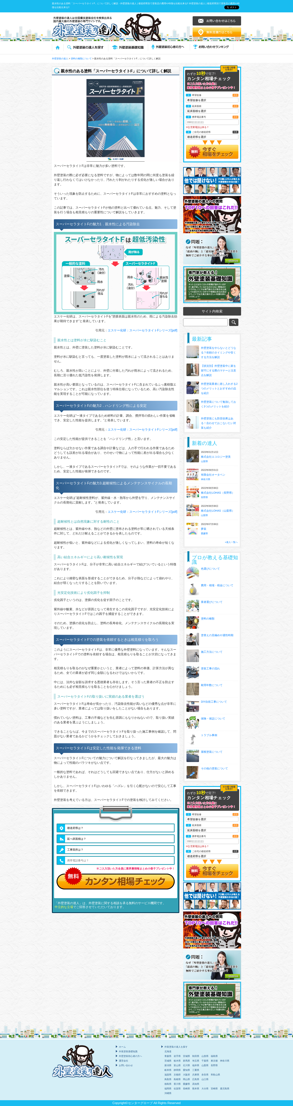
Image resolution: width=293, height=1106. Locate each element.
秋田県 (195, 1056)
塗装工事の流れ (210, 668)
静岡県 (177, 1070)
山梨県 (204, 461)
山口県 (205, 1079)
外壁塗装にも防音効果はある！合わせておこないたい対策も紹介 (218, 423)
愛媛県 (204, 533)
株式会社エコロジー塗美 (216, 456)
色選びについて (210, 568)
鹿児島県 (224, 1088)
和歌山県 (215, 1074)
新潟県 (167, 1065)
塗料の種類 (207, 618)
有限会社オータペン (213, 474)
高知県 (195, 1084)
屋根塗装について (212, 751)
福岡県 (167, 1088)
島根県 (177, 1079)
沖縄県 (167, 1093)
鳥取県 (167, 1079)
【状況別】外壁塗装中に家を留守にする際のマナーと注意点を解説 (218, 370)
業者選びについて (212, 601)
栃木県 (177, 1060)
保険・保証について (213, 718)
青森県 (167, 1056)
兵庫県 (195, 1074)
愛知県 (186, 1070)
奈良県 (205, 1074)
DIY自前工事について (214, 701)
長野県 (204, 497)
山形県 (205, 1056)
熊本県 (195, 1088)
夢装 (204, 528)
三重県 (195, 1070)
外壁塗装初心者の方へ (130, 1056)
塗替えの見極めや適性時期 (217, 635)
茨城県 (167, 1060)
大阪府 (186, 1074)
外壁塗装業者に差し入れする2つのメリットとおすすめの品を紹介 (219, 388)
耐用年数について (212, 685)
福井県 (195, 1065)
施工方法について (212, 651)
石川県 (186, 1065)
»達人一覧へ (231, 542)
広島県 (195, 1079)
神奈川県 (205, 479)
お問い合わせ (126, 1065)
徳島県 (167, 1084)
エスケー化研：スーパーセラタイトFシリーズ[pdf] (142, 330)
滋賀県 (167, 1074)
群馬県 (186, 1060)
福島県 (214, 1056)
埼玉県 (195, 1060)
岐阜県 (167, 1070)
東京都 (214, 1060)
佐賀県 (177, 1088)
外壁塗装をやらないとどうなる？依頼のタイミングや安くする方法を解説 (218, 352)
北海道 (167, 1051)
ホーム (122, 1046)
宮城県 (186, 1056)
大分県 (205, 1088)
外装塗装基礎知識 (128, 1051)
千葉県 (205, 1060)
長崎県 (186, 1088)
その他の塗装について (214, 768)
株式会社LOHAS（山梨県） (218, 510)
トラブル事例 (209, 735)
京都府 (177, 1074)
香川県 (177, 1084)
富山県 (177, 1065)
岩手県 (177, 1056)
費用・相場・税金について (217, 585)
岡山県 (186, 1079)
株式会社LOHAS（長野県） (218, 492)
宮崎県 (214, 1088)
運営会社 (123, 1060)
